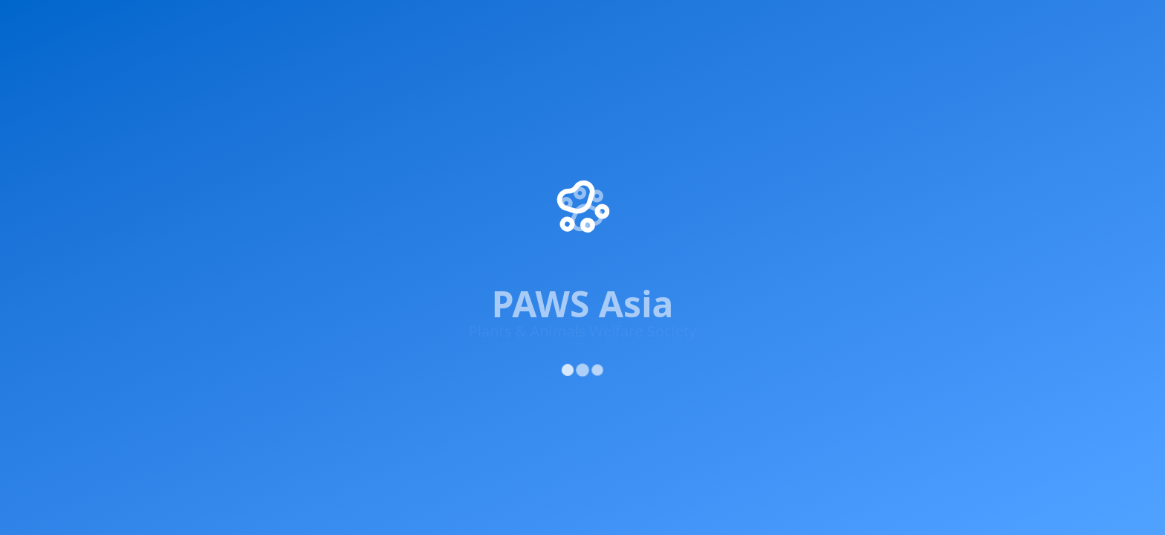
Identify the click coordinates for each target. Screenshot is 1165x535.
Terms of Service (912, 299)
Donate (621, 196)
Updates (815, 23)
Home (154, 23)
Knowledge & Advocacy (448, 23)
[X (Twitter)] (191, 206)
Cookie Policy (1002, 299)
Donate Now (990, 23)
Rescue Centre (721, 23)
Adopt (643, 23)
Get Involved (310, 23)
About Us (626, 89)
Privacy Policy (821, 299)
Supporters (574, 23)
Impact (219, 23)
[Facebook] (147, 200)
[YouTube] (281, 211)
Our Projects (634, 116)
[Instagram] (236, 208)
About (891, 23)
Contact (622, 223)
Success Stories (642, 142)
